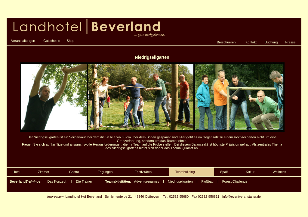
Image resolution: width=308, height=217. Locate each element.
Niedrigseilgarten (180, 181)
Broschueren (226, 42)
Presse (290, 42)
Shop (71, 40)
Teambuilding (185, 172)
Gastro (74, 172)
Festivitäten (143, 172)
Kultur (250, 172)
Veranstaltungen (23, 40)
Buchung (271, 42)
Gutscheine (51, 40)
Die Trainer (84, 181)
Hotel (16, 172)
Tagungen (105, 172)
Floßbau (208, 181)
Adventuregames (146, 181)
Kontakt (251, 42)
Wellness (279, 172)
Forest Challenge (235, 181)
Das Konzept (56, 181)
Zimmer (43, 172)
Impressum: (55, 196)
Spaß (224, 172)
